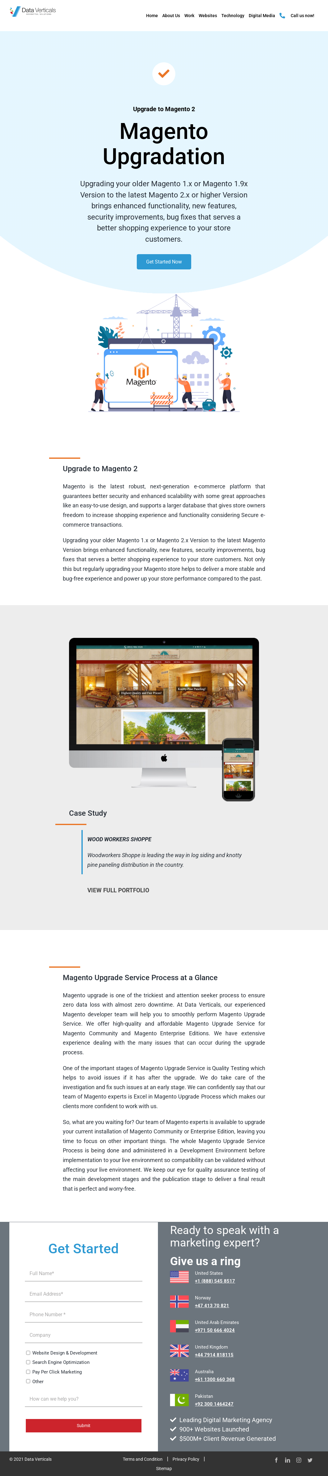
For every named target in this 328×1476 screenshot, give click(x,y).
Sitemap (164, 1468)
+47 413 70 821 (212, 1305)
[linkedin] (287, 1460)
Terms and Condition (143, 1459)
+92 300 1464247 (214, 1404)
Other (38, 1381)
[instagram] (298, 1460)
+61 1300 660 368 (215, 1379)
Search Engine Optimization (61, 1362)
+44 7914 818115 (214, 1355)
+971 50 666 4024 (215, 1330)
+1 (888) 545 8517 (215, 1281)
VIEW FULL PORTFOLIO (118, 890)
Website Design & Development (64, 1353)
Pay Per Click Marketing (57, 1372)
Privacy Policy (186, 1459)
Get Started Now (164, 262)
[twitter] (309, 1460)
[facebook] (276, 1460)
